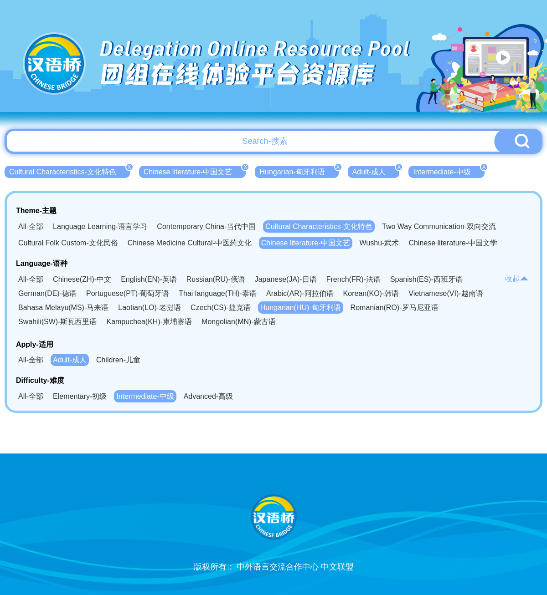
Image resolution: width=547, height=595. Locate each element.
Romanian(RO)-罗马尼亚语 (395, 307)
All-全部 (30, 226)
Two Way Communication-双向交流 (439, 226)
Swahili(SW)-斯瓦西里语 (57, 321)
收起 (517, 279)
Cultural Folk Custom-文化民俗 (68, 243)
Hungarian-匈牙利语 (298, 171)
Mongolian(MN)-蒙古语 (238, 321)
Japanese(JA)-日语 (286, 279)
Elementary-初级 (80, 396)
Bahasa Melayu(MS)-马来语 (63, 307)
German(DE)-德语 (47, 293)
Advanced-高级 (208, 396)
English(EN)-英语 (149, 279)
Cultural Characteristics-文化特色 (69, 171)
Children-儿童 (118, 360)
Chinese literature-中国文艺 (195, 171)
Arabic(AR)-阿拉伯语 (300, 293)
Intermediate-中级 (448, 171)
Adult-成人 (376, 171)
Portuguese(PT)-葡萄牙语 (127, 293)
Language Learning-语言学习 (100, 226)
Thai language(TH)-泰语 (218, 293)
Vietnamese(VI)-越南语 (445, 293)
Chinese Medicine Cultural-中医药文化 (190, 243)
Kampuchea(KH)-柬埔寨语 (149, 321)
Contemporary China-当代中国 (206, 226)
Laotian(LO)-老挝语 (149, 307)
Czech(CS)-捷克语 (221, 307)
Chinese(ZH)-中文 (82, 279)
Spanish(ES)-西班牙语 (426, 279)
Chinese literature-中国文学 (452, 243)
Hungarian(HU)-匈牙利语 (300, 307)
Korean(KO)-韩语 (371, 293)
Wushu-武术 (379, 243)
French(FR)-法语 (353, 279)
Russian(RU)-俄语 (215, 279)
